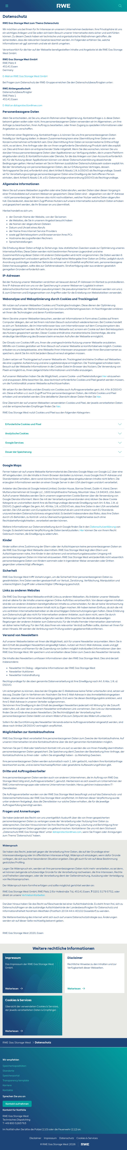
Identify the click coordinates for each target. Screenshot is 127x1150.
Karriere (7, 1085)
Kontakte (8, 1090)
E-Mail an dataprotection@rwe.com (22, 105)
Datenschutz (43, 1042)
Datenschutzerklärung (103, 526)
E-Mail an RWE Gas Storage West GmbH (25, 76)
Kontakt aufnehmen (17, 1103)
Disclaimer (35, 1138)
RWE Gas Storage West (17, 1042)
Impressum (50, 1138)
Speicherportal (11, 1075)
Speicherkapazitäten (14, 1065)
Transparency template (16, 1080)
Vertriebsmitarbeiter (33, 895)
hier (105, 376)
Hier (82, 530)
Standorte (8, 1070)
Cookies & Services (87, 1138)
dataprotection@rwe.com (67, 832)
